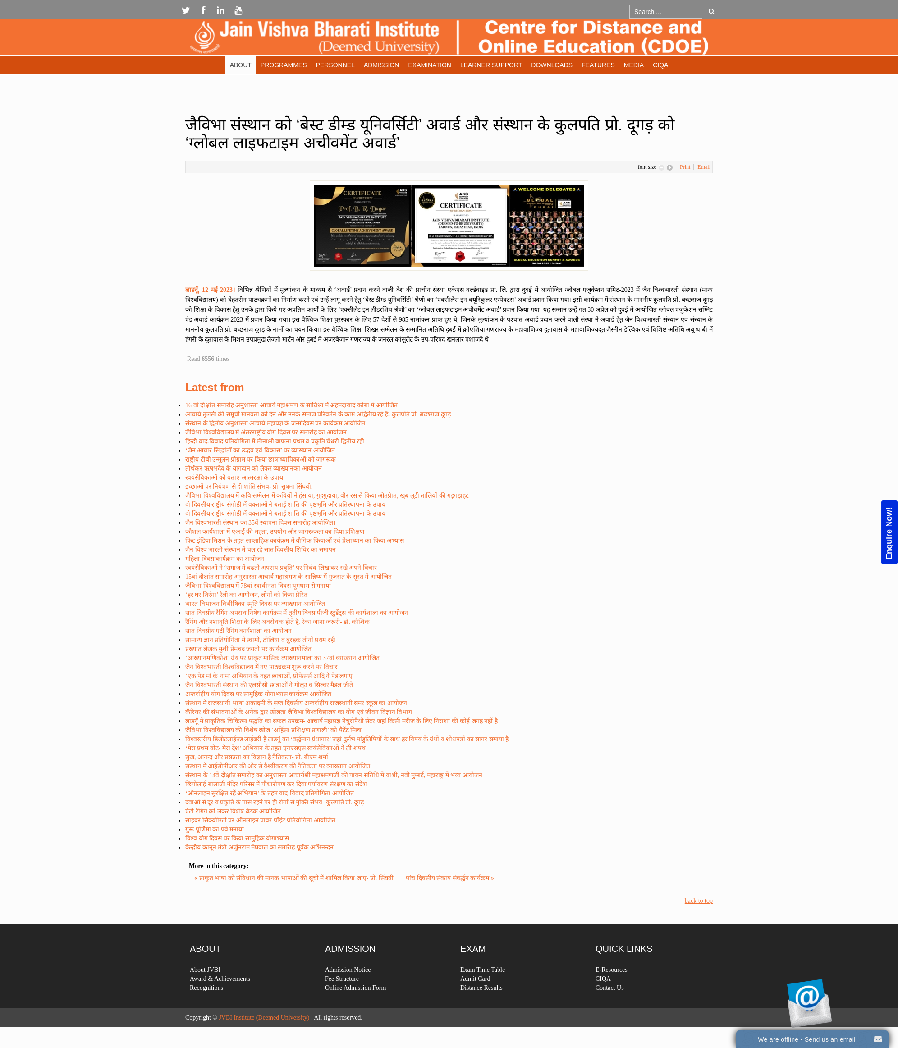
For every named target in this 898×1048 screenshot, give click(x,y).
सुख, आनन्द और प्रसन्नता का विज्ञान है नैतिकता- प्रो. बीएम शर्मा (256, 757)
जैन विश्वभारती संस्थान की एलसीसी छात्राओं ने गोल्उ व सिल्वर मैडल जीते (269, 685)
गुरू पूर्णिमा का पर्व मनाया (214, 829)
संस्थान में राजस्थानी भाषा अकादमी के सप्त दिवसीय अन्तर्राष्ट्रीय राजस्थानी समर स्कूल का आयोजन (296, 703)
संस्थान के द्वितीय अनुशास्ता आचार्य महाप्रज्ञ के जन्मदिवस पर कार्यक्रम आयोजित (275, 423)
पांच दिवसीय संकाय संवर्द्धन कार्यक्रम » (450, 878)
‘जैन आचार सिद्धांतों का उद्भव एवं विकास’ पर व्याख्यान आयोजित (260, 450)
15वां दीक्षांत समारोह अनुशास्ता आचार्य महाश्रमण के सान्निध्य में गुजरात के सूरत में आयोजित (288, 576)
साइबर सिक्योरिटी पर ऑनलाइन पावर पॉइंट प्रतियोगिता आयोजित (260, 820)
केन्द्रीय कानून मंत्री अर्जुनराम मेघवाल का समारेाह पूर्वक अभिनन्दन (259, 847)
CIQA (660, 65)
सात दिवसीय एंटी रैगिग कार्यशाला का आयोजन (238, 631)
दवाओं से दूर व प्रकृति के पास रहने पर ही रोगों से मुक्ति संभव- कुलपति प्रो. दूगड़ (274, 802)
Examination (429, 65)
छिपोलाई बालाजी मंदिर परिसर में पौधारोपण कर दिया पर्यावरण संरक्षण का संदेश (276, 784)
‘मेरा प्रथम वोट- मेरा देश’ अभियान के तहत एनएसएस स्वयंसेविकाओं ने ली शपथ (275, 748)
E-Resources (612, 999)
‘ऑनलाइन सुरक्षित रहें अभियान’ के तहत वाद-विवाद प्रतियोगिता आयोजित (269, 793)
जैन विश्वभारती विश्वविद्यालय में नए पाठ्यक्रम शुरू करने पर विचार (261, 667)
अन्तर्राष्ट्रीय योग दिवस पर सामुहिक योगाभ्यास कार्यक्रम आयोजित (258, 694)
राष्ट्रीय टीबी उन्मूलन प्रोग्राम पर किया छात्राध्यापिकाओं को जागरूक (260, 459)
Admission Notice (348, 999)
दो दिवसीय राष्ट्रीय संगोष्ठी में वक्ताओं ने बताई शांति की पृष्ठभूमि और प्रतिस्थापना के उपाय (285, 504)
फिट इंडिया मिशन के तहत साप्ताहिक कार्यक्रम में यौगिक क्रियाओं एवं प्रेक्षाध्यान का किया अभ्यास (294, 540)
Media (634, 65)
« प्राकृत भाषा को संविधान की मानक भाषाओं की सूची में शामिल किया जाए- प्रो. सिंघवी (294, 878)
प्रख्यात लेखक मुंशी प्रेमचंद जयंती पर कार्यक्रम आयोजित (248, 649)
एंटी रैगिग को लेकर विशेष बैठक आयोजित (233, 811)
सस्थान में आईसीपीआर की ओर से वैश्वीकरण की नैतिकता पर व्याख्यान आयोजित (277, 766)
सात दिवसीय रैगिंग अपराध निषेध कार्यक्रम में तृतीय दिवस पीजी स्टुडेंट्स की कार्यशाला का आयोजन (296, 612)
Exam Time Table (482, 999)
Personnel (335, 65)
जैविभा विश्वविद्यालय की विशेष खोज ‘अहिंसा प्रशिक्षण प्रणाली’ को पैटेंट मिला (273, 730)
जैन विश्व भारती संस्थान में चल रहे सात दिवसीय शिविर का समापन (260, 549)
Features (598, 65)
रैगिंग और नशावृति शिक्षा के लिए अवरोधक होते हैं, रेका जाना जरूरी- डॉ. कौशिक (277, 622)
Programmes (284, 65)
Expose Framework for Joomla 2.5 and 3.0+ (449, 39)
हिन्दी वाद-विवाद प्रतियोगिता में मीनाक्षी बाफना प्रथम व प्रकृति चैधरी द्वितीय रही (274, 441)
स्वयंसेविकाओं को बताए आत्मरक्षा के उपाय (234, 477)
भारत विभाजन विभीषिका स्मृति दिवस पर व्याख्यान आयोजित (255, 603)
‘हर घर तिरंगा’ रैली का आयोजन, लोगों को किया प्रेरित (246, 594)
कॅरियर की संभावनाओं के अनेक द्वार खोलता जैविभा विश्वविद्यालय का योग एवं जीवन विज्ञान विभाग (298, 712)
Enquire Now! (888, 533)
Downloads (552, 65)
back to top (699, 900)
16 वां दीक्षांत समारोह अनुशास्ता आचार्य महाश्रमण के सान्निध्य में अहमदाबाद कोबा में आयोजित (291, 405)
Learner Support (491, 65)
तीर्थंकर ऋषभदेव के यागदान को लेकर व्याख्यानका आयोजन (253, 468)
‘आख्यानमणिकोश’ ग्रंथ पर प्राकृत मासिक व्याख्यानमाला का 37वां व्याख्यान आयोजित (282, 658)
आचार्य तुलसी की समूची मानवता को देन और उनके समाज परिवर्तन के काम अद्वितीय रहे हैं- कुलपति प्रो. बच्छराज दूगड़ (318, 414)
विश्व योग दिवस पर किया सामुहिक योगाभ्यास (237, 838)
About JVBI (205, 999)
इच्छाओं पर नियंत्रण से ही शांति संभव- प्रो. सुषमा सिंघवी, (248, 486)
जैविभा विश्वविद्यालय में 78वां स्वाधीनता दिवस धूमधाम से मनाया (258, 585)
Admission (381, 65)
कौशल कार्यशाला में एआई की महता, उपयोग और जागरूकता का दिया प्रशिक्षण (274, 531)
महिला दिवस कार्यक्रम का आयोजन (224, 558)
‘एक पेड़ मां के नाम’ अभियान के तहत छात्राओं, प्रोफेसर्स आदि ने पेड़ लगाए (269, 676)
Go (712, 11)
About (241, 65)
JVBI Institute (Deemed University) (264, 1017)
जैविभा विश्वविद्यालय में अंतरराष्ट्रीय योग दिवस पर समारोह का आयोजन (266, 432)
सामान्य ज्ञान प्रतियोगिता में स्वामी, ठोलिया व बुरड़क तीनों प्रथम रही (260, 640)
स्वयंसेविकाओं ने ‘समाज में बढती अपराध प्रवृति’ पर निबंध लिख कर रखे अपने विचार (281, 567)
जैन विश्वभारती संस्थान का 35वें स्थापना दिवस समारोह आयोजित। (260, 522)
